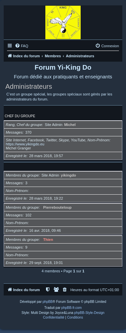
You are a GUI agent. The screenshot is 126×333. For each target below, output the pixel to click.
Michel (70, 125)
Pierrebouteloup (57, 207)
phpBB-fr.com (71, 308)
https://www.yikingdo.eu (25, 144)
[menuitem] (21, 46)
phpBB (48, 302)
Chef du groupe (20, 116)
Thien (48, 240)
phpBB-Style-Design (89, 313)
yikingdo (68, 175)
